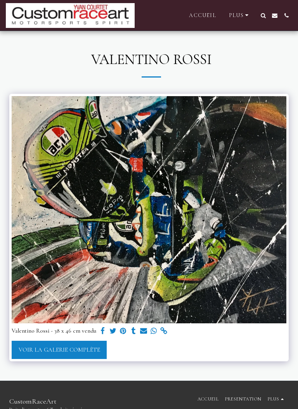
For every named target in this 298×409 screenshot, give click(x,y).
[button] (263, 15)
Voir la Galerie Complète (59, 349)
